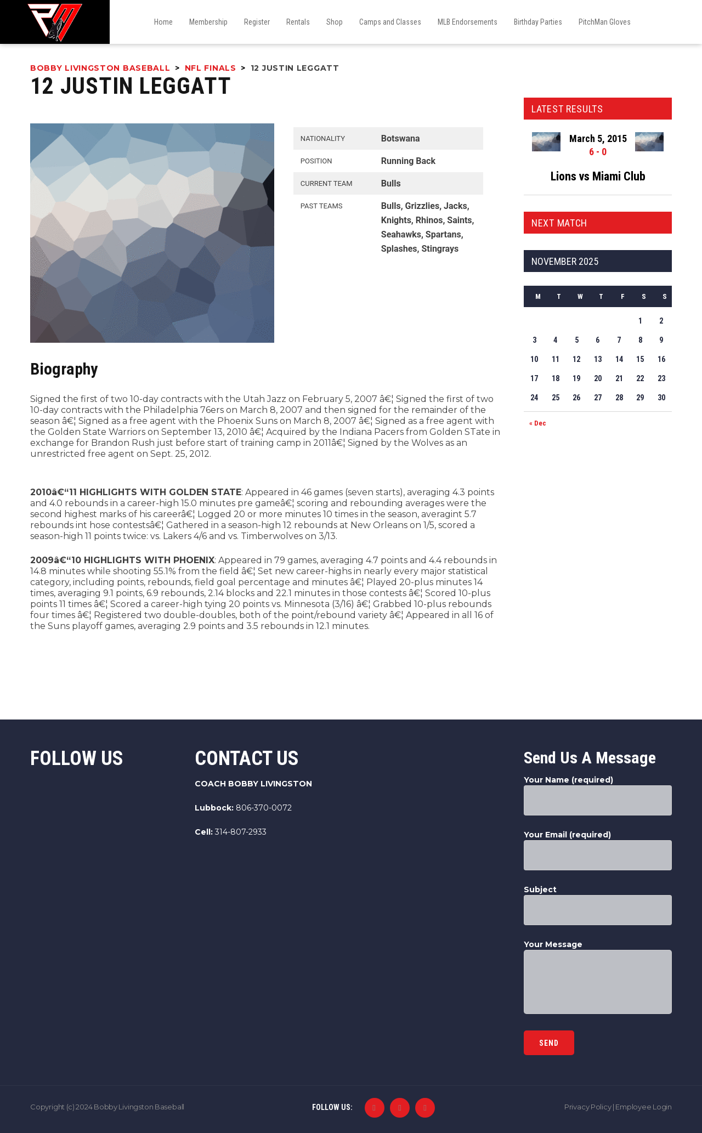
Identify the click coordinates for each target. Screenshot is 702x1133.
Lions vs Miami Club (598, 176)
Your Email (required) (598, 850)
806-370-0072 (264, 808)
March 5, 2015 (598, 138)
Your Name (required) (598, 795)
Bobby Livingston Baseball (139, 1106)
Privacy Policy (588, 1106)
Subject (598, 905)
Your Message (598, 977)
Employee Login (643, 1106)
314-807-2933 (241, 832)
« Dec (537, 423)
